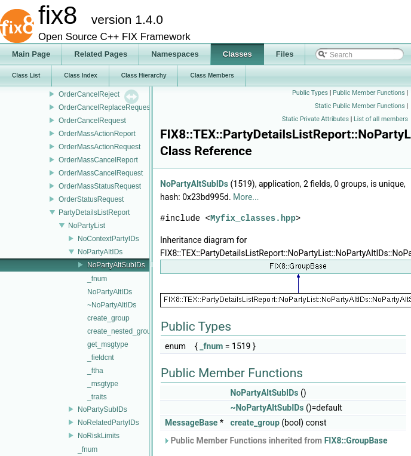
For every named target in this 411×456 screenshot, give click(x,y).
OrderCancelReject (89, 94)
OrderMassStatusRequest (100, 186)
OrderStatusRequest (91, 199)
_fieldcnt (100, 357)
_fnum (97, 279)
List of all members (381, 119)
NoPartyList (86, 225)
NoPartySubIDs (102, 409)
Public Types (310, 93)
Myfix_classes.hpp (253, 218)
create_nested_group (121, 331)
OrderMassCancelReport (98, 160)
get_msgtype (107, 344)
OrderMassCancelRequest (101, 173)
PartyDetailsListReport (94, 212)
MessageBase (191, 422)
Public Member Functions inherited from (275, 440)
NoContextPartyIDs (108, 239)
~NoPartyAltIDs (111, 305)
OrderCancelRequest (92, 120)
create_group (108, 318)
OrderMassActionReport (97, 134)
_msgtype (102, 384)
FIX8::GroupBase (356, 440)
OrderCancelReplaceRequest (105, 107)
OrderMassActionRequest (99, 147)
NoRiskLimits (98, 436)
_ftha (95, 370)
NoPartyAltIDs (100, 252)
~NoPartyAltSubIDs (266, 407)
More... (246, 197)
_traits (97, 397)
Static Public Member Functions (360, 106)
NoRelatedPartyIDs (108, 422)
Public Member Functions (369, 93)
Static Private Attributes (315, 119)
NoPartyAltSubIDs (116, 265)
